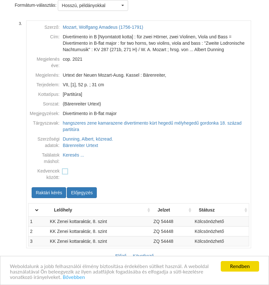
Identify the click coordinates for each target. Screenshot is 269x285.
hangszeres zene (80, 123)
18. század (231, 123)
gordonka (209, 123)
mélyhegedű (186, 123)
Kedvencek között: (48, 174)
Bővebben (74, 277)
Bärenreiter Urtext (80, 145)
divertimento (136, 123)
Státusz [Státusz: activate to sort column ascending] (207, 209)
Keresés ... (73, 155)
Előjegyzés (82, 192)
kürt (153, 123)
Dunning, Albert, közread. (88, 139)
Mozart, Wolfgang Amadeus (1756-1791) (103, 27)
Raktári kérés (49, 192)
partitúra (71, 129)
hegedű (165, 123)
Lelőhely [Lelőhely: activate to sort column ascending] (63, 209)
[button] (93, 5)
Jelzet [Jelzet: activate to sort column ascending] (164, 209)
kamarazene (110, 123)
